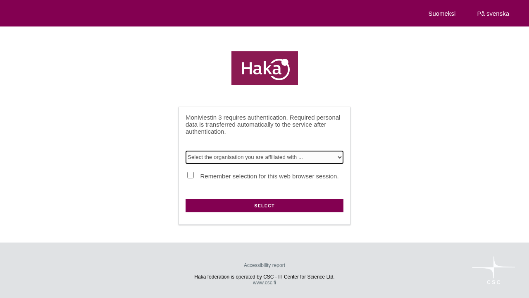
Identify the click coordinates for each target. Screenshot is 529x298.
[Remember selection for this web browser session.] (190, 175)
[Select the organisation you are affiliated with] (264, 157)
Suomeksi (441, 13)
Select (264, 205)
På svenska (493, 13)
